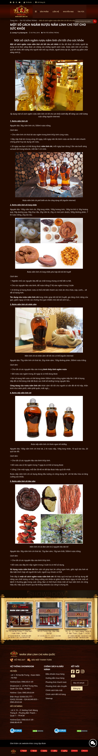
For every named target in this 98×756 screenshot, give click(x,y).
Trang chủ (13, 20)
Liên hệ (56, 11)
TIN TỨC (81, 11)
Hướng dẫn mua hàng (55, 678)
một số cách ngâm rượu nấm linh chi (37, 576)
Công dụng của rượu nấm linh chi (25, 385)
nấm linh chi (46, 146)
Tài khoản (28, 2)
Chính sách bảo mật (54, 690)
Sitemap (49, 698)
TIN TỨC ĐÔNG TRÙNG (28, 20)
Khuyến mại (68, 11)
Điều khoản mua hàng (55, 674)
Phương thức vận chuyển (56, 686)
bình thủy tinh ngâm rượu (55, 369)
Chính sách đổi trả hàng (56, 694)
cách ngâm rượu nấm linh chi (30, 44)
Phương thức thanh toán (56, 682)
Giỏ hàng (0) (40, 2)
